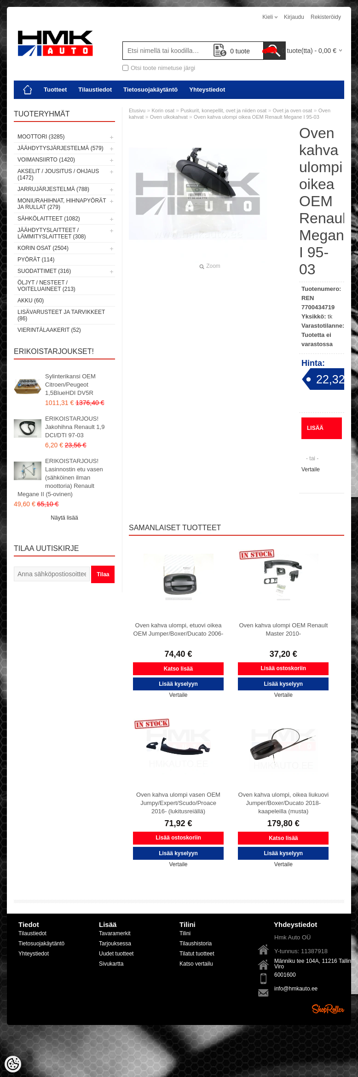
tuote (232, 51)
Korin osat (162, 110)
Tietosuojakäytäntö (150, 89)
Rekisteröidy (326, 17)
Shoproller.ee (328, 1008)
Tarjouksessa (115, 943)
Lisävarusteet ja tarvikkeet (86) (61, 315)
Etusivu (137, 110)
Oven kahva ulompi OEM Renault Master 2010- (283, 629)
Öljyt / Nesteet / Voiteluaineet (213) (46, 285)
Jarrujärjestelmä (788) (53, 189)
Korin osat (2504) (43, 248)
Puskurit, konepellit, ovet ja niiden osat (223, 110)
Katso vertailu (196, 964)
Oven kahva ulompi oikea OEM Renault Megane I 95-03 (256, 117)
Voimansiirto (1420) (46, 159)
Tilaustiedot (95, 89)
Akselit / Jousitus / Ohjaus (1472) (58, 174)
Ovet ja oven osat (292, 110)
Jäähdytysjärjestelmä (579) (60, 148)
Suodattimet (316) (44, 271)
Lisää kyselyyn (321, 432)
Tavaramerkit (115, 933)
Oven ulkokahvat (169, 117)
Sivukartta (111, 964)
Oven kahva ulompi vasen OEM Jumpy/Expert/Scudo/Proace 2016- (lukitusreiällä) (178, 803)
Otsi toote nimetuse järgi (163, 67)
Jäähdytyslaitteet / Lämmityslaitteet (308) (51, 233)
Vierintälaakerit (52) (49, 330)
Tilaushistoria (195, 943)
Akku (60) (30, 300)
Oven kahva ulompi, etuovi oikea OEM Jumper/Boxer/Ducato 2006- (178, 629)
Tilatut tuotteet (196, 953)
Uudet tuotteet (116, 953)
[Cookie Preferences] (13, 1064)
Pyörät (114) (35, 259)
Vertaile (310, 469)
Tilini (185, 933)
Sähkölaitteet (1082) (48, 218)
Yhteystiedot (207, 89)
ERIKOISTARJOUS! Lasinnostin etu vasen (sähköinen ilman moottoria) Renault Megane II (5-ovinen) (60, 477)
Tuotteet (55, 89)
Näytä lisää (64, 518)
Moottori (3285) (40, 136)
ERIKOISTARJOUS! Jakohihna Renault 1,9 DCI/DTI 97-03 (74, 427)
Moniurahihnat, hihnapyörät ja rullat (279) (61, 203)
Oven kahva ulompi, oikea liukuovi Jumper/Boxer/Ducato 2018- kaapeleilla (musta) (283, 803)
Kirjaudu (294, 17)
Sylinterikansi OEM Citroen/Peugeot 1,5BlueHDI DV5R (70, 384)
